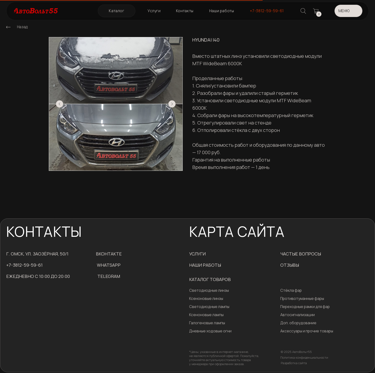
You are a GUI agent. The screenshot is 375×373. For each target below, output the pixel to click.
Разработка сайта (294, 363)
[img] (8, 27)
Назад (22, 26)
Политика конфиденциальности (304, 357)
